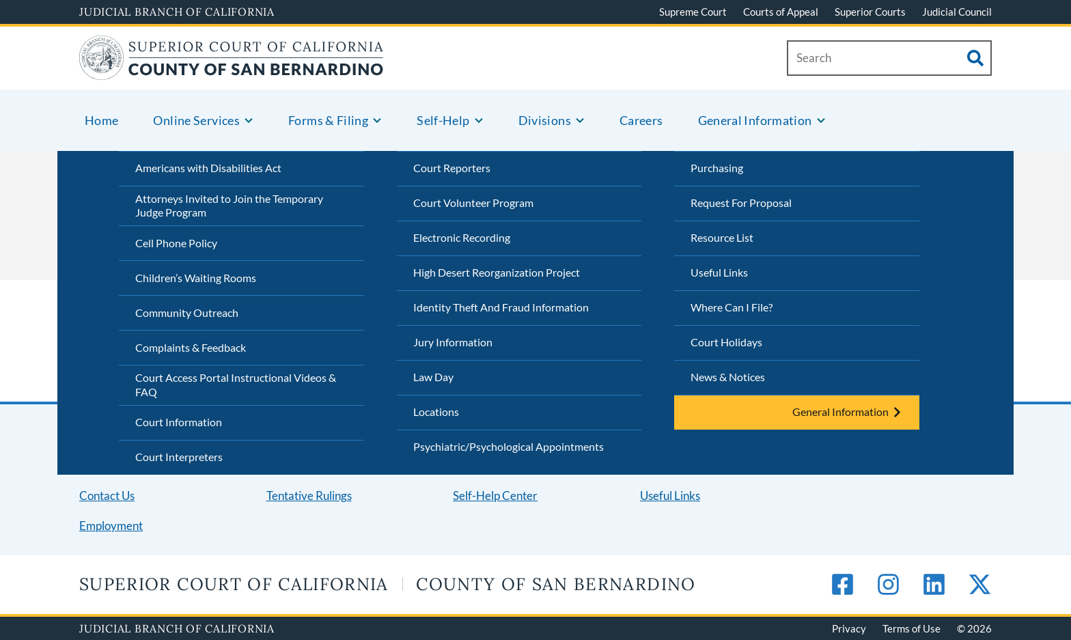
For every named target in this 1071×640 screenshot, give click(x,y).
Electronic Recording (461, 237)
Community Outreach (186, 312)
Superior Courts (870, 11)
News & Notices (728, 376)
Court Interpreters (179, 456)
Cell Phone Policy (176, 242)
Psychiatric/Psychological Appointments (508, 446)
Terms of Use (911, 628)
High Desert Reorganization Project (496, 272)
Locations (436, 411)
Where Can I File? (732, 307)
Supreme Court (693, 11)
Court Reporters (451, 167)
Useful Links (719, 272)
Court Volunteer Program (473, 202)
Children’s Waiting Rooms (195, 277)
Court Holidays (726, 341)
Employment (111, 525)
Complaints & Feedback (190, 347)
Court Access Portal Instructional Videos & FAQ (235, 384)
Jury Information (452, 341)
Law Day (433, 376)
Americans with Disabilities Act (208, 167)
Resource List (722, 237)
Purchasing (717, 167)
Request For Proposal (741, 202)
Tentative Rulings (309, 495)
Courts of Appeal (780, 11)
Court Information (178, 421)
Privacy (849, 628)
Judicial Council (957, 11)
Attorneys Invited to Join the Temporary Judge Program (229, 205)
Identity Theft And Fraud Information (501, 307)
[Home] (231, 71)
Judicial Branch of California (177, 11)
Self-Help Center (495, 495)
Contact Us (107, 495)
